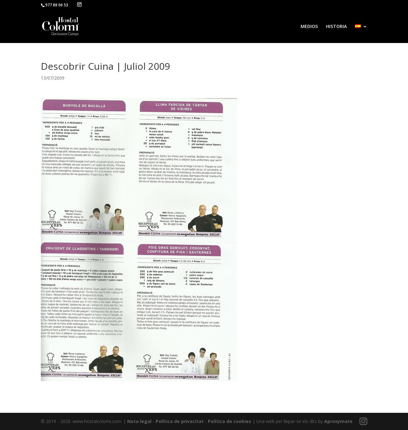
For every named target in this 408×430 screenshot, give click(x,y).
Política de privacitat (180, 421)
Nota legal (139, 421)
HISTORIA (336, 26)
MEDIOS (309, 26)
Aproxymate (338, 421)
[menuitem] (361, 33)
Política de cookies (229, 421)
